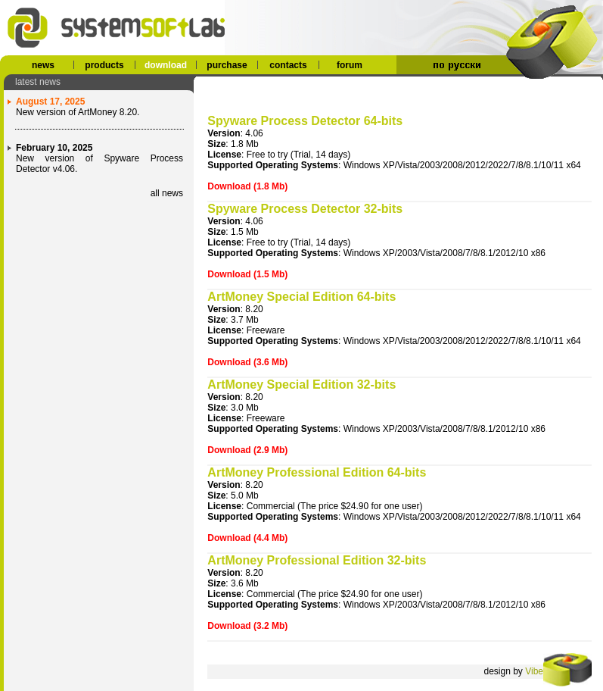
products (104, 65)
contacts (287, 65)
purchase (227, 65)
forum (349, 65)
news (43, 65)
